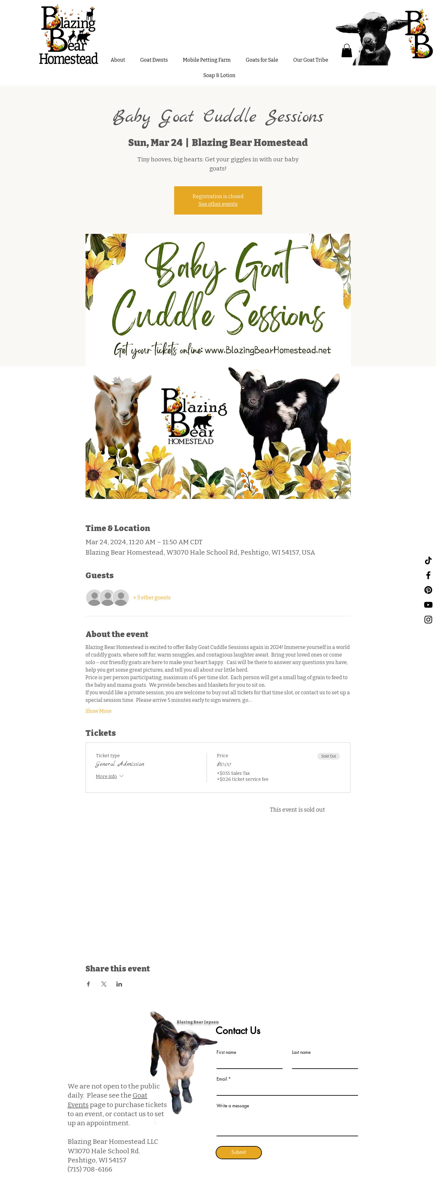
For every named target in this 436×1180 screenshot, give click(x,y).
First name (226, 1052)
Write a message (233, 1106)
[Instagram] (428, 619)
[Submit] (239, 1152)
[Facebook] (428, 575)
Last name (301, 1052)
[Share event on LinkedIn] (119, 984)
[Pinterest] (428, 590)
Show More (99, 711)
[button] (346, 50)
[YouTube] (428, 605)
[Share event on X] (104, 984)
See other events (218, 204)
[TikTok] (428, 560)
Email (222, 1079)
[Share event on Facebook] (88, 984)
